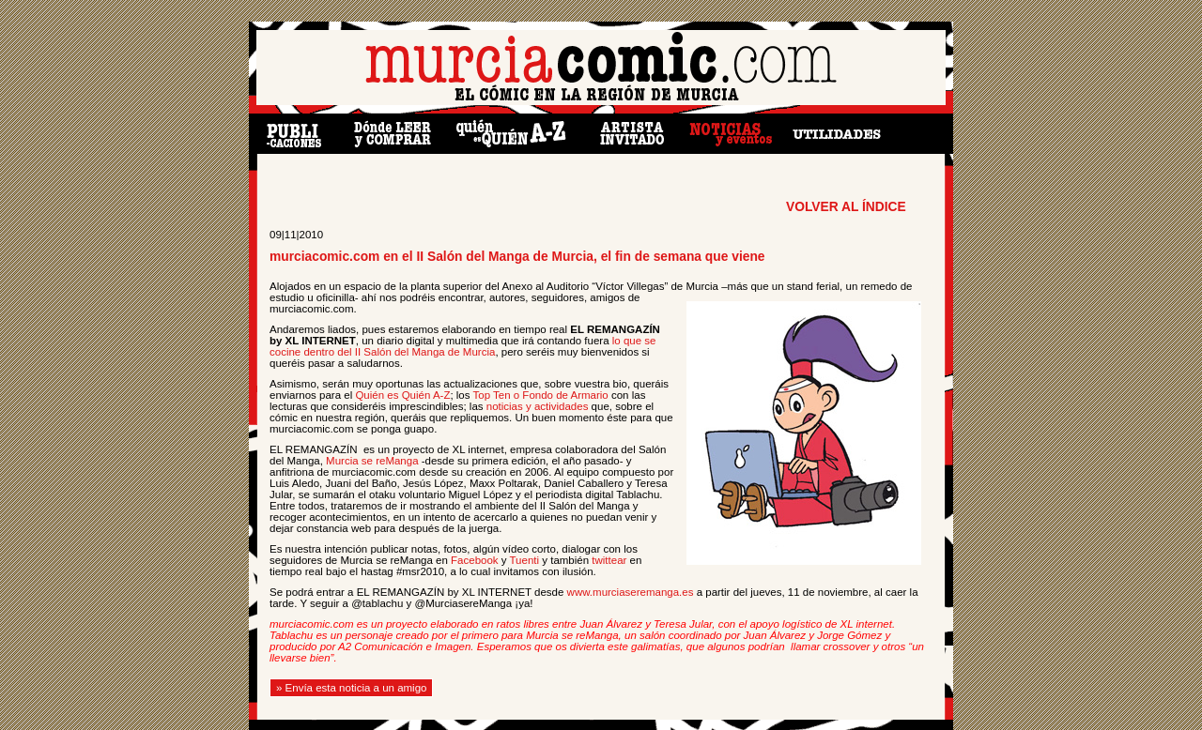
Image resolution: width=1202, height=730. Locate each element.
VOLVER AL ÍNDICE (846, 207)
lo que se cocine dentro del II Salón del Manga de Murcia (462, 346)
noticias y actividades (537, 406)
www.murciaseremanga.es (630, 592)
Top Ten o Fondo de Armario (541, 395)
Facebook (475, 560)
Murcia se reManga (372, 460)
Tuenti (525, 560)
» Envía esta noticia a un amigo (351, 687)
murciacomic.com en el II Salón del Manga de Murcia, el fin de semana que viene (517, 257)
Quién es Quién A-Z (402, 395)
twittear (609, 560)
